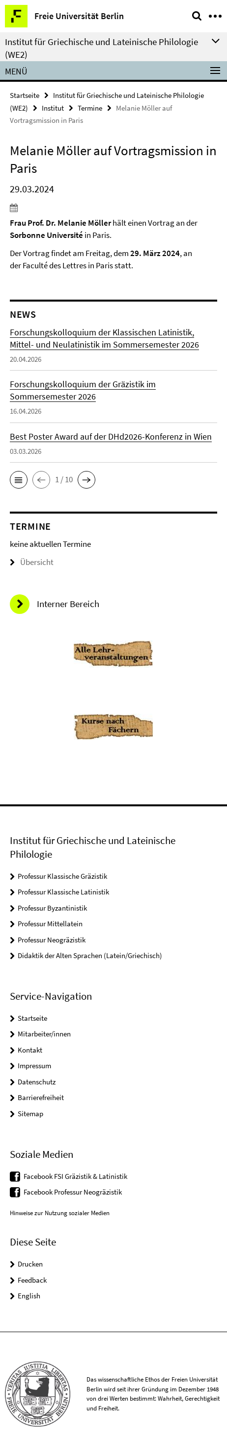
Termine (90, 108)
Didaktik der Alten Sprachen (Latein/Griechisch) (90, 955)
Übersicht (32, 562)
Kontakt (30, 1050)
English (29, 1295)
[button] (19, 480)
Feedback (32, 1280)
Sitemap (30, 1113)
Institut (53, 108)
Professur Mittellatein (50, 923)
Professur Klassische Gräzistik (62, 876)
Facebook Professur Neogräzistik (73, 1192)
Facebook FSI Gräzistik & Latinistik (75, 1176)
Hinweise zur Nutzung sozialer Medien (60, 1213)
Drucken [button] (30, 1263)
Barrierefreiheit (41, 1097)
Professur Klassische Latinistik (63, 891)
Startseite (24, 95)
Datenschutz (37, 1081)
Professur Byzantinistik (52, 908)
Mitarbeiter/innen (44, 1033)
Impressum (34, 1065)
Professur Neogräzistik (51, 939)
